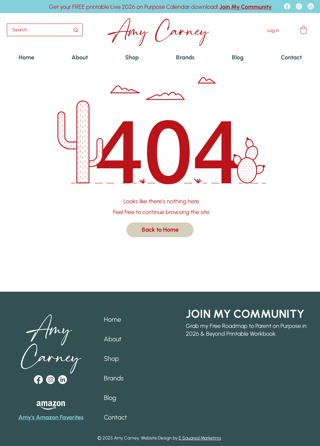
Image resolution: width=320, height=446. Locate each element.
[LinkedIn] (311, 6)
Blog (110, 398)
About (112, 339)
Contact (115, 417)
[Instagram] (299, 6)
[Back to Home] (160, 230)
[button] (245, 6)
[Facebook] (287, 6)
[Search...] (36, 30)
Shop (111, 358)
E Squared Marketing (200, 438)
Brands (114, 378)
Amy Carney (160, 31)
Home (112, 319)
